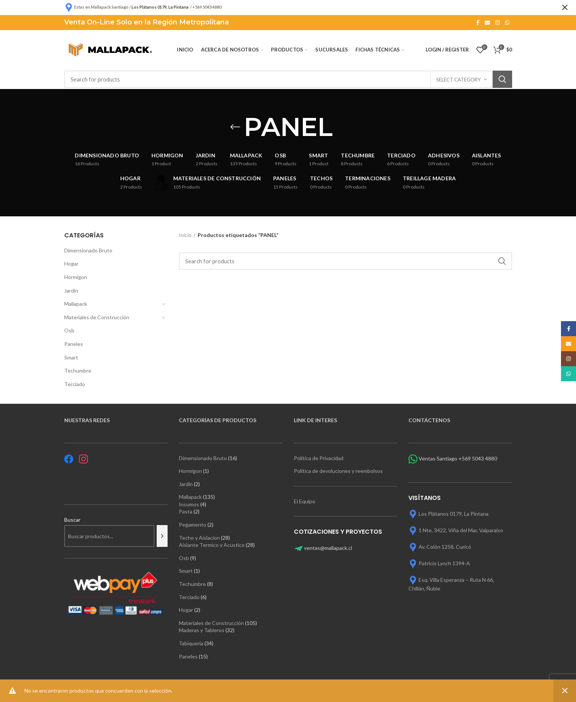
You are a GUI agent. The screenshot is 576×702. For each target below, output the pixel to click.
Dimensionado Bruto (88, 250)
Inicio (185, 235)
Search (502, 79)
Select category (458, 80)
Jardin (71, 290)
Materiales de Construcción (96, 317)
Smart (71, 357)
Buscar (72, 519)
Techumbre (77, 370)
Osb (69, 330)
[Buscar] (162, 536)
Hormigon (75, 277)
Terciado (74, 384)
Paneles (73, 344)
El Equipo (305, 501)
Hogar (71, 263)
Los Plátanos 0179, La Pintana (453, 513)
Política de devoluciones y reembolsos (338, 471)
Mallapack (75, 303)
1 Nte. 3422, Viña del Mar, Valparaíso (461, 530)
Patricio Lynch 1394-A (444, 563)
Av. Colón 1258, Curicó (445, 546)
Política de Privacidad (318, 458)
